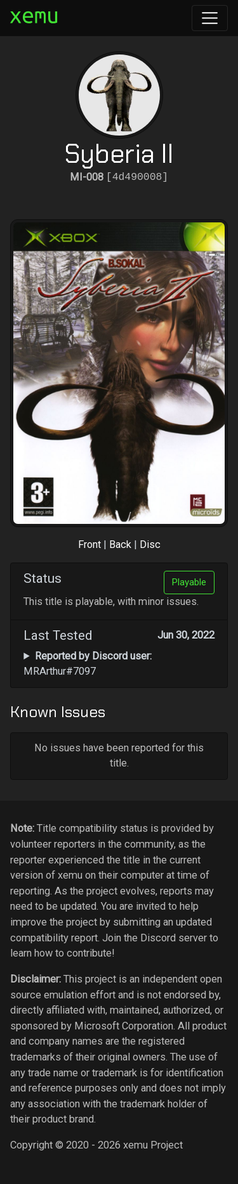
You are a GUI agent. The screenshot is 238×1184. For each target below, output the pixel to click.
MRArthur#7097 (87, 664)
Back (120, 544)
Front (89, 544)
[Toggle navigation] (210, 18)
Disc (150, 544)
